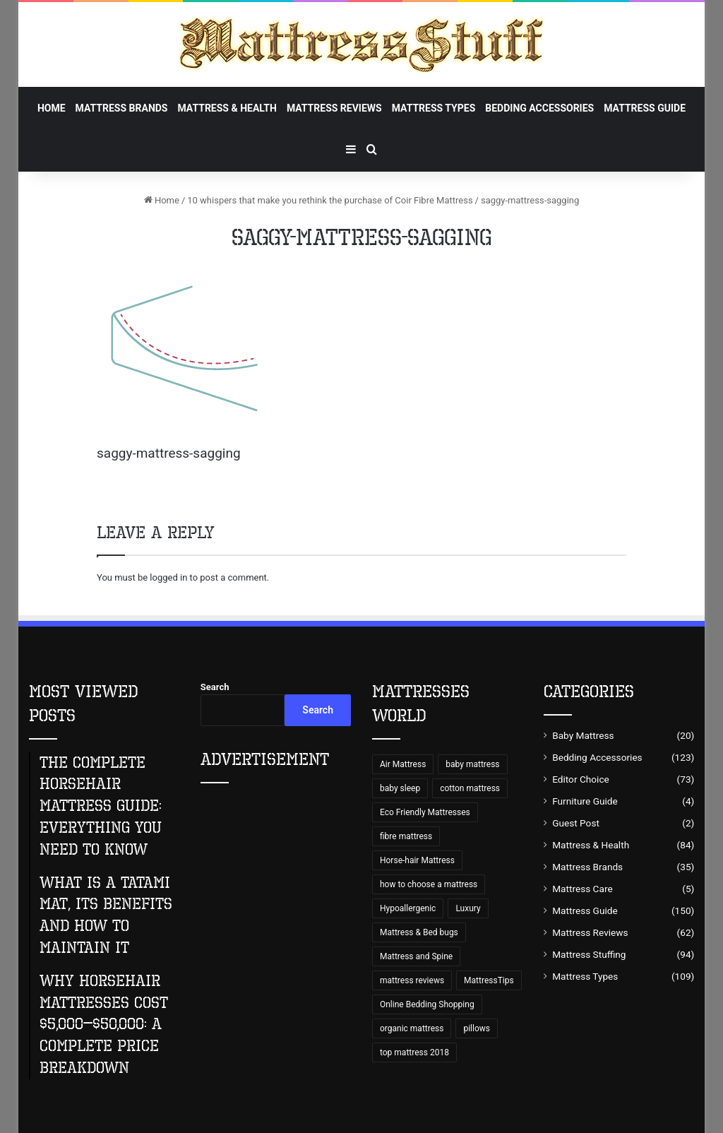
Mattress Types (434, 108)
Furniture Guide (585, 801)
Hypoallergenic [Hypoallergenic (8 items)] (408, 908)
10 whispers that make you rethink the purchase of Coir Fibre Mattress (329, 200)
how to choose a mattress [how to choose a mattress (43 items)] (428, 884)
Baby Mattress (583, 735)
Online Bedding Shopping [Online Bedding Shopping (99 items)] (427, 1004)
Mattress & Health (226, 108)
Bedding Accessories (539, 108)
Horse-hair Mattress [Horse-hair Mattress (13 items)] (417, 860)
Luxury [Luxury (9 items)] (467, 908)
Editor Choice (580, 779)
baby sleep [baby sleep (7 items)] (400, 788)
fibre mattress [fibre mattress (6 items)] (406, 836)
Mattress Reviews (334, 108)
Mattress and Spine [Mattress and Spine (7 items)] (416, 956)
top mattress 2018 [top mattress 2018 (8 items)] (414, 1052)
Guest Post (575, 823)
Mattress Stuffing (589, 954)
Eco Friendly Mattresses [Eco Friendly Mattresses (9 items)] (425, 812)
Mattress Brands (122, 108)
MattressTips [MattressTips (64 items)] (489, 980)
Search (215, 687)
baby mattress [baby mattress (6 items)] (472, 764)
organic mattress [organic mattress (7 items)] (411, 1028)
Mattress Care (582, 888)
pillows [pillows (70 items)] (476, 1028)
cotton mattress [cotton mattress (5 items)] (470, 788)
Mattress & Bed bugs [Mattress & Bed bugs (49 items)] (419, 932)
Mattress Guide (645, 108)
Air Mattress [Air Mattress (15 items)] (403, 764)
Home (51, 108)
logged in (168, 577)
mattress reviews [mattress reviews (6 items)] (412, 980)
